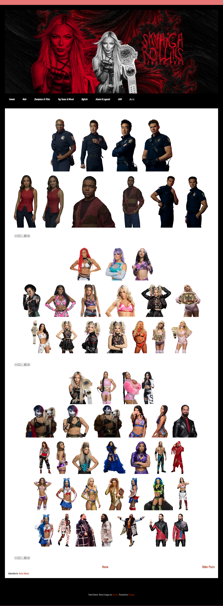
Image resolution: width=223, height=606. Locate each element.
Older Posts (208, 566)
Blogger (131, 594)
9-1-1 (131, 99)
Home (105, 566)
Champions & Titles (42, 99)
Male (24, 99)
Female (12, 99)
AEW (120, 99)
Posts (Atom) (24, 573)
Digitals (84, 99)
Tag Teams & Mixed (65, 99)
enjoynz (115, 594)
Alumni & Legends (102, 99)
